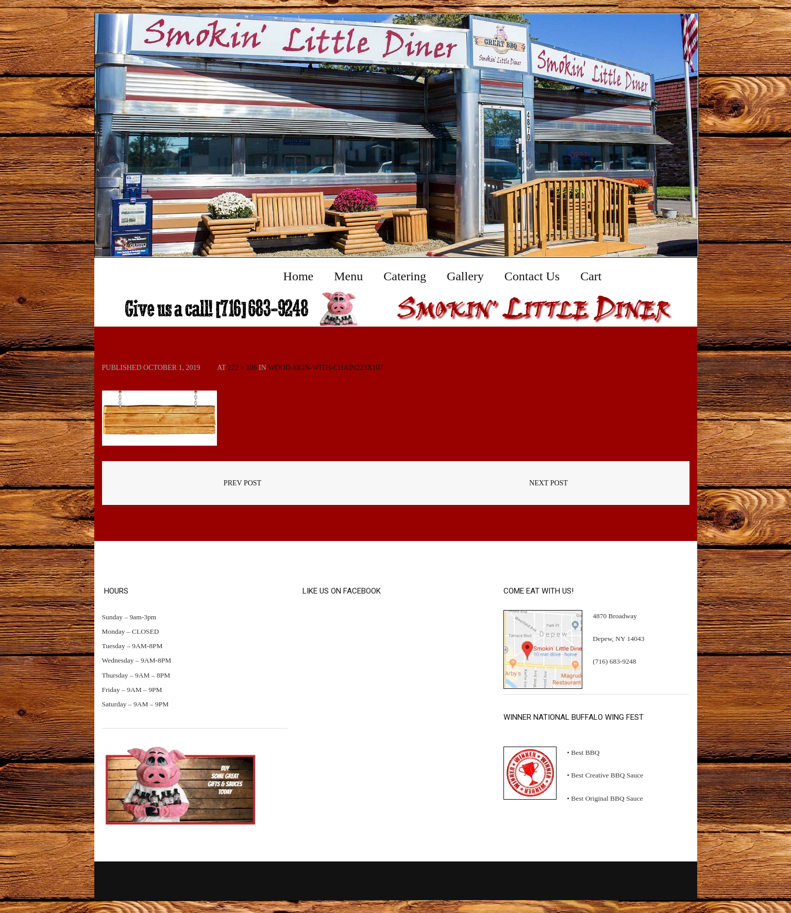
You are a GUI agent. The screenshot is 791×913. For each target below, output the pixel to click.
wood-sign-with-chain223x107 (325, 367)
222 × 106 (242, 367)
